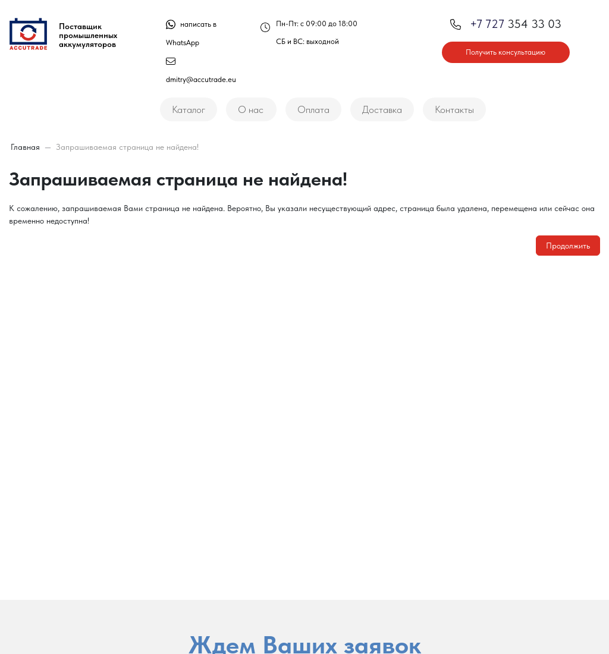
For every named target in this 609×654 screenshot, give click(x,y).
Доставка (382, 109)
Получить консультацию (505, 52)
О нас (250, 109)
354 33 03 (505, 24)
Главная (25, 147)
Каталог (188, 109)
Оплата (313, 109)
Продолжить (568, 245)
